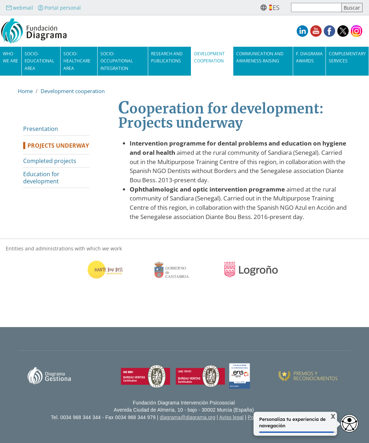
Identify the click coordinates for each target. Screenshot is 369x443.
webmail (19, 7)
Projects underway (58, 145)
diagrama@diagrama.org (187, 417)
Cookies (309, 417)
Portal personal (59, 7)
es (276, 7)
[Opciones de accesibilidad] (349, 423)
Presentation (40, 129)
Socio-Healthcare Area (76, 61)
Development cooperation (73, 91)
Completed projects (49, 161)
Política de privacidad (272, 417)
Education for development (41, 177)
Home (25, 91)
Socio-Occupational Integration (116, 61)
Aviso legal (231, 417)
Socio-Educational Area (39, 61)
